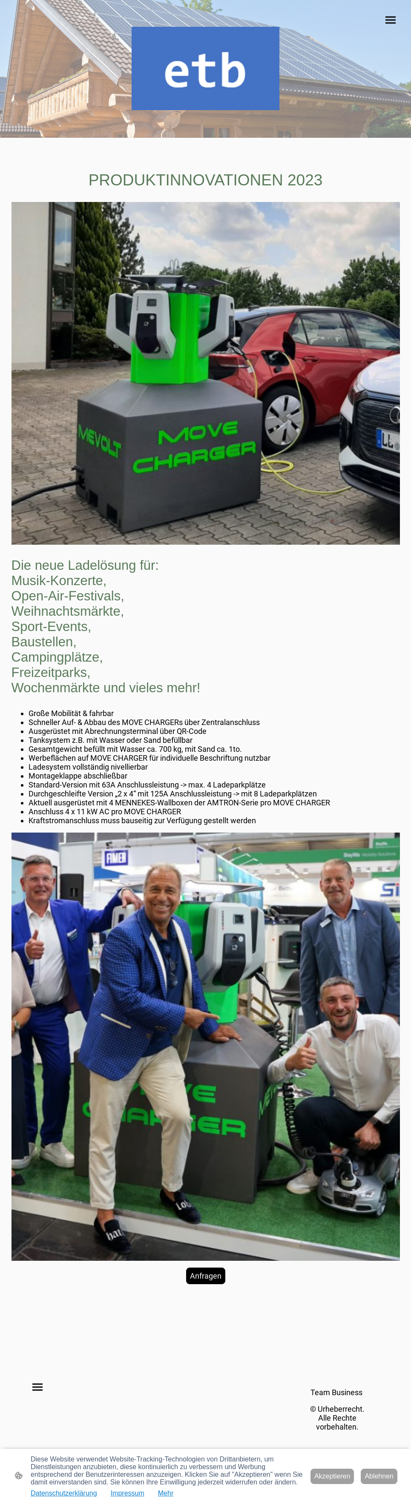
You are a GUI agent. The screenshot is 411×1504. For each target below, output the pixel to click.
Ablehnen (379, 1476)
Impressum (127, 1493)
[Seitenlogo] (205, 68)
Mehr (165, 1493)
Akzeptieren (332, 1476)
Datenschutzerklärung (64, 1493)
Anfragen (205, 1275)
